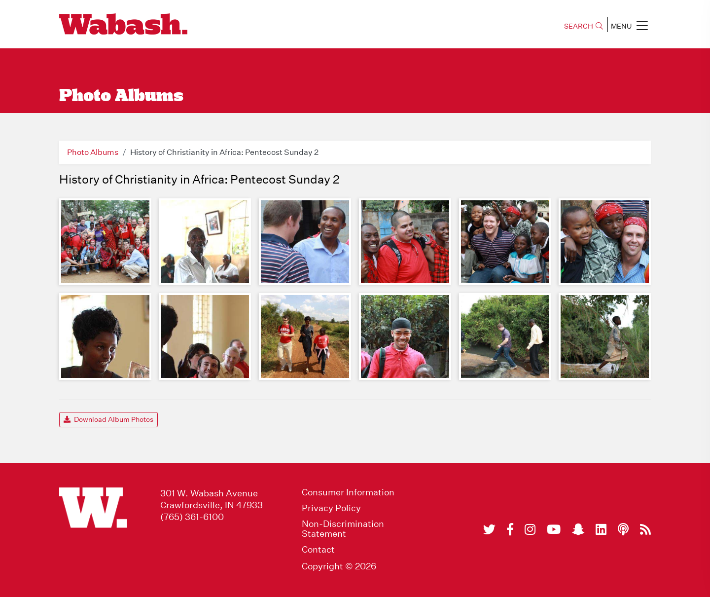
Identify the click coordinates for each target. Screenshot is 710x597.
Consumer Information (348, 492)
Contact (318, 550)
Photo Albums (92, 152)
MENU (629, 25)
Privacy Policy (331, 508)
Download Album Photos (108, 419)
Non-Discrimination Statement (343, 529)
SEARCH (583, 26)
